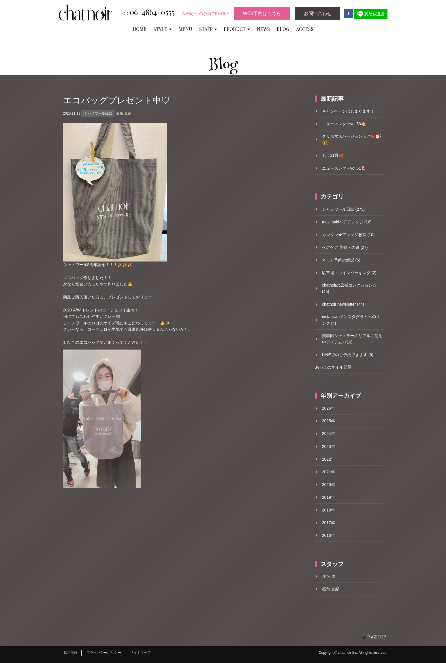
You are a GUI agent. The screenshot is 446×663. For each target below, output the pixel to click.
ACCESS (304, 29)
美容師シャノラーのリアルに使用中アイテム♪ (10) (352, 338)
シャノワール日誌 (98, 113)
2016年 (328, 535)
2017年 (328, 522)
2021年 (328, 472)
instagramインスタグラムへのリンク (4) (351, 319)
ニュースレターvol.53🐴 (344, 124)
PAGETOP (376, 637)
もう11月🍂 (333, 155)
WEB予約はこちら (262, 13)
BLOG (283, 29)
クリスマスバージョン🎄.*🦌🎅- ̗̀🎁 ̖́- (352, 139)
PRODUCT (237, 29)
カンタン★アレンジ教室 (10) (348, 234)
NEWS (263, 29)
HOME (139, 29)
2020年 (328, 484)
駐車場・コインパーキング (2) (349, 272)
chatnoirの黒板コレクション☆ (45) (349, 288)
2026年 (328, 408)
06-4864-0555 (147, 12)
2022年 (328, 459)
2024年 (328, 433)
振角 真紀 (123, 113)
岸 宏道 (328, 576)
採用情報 (71, 653)
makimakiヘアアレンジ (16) (347, 222)
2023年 (328, 446)
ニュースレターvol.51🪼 (344, 168)
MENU (185, 29)
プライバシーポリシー (103, 653)
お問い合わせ (318, 13)
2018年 (328, 510)
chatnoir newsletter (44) (343, 304)
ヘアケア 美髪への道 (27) (345, 247)
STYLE (162, 29)
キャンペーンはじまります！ (348, 111)
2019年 (328, 497)
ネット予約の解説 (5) (341, 260)
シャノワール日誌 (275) (343, 209)
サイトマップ (140, 653)
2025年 (328, 421)
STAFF (208, 29)
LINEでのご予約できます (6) (347, 354)
